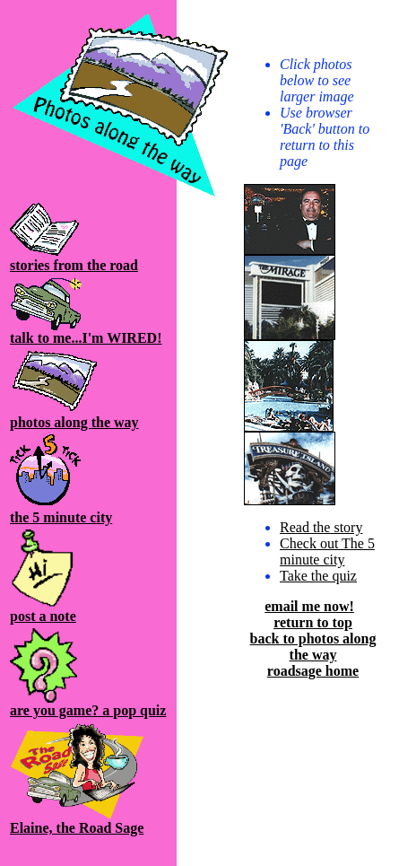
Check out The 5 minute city (327, 551)
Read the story (321, 527)
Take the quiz (318, 575)
